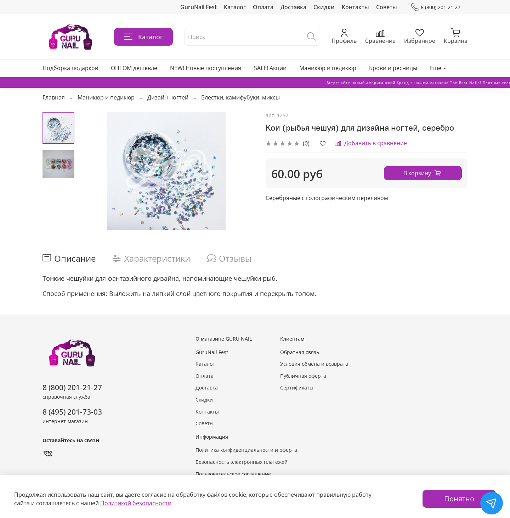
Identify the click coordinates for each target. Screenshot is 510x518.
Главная (53, 97)
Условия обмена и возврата (314, 363)
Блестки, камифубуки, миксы (240, 97)
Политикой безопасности (135, 503)
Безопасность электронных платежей (242, 462)
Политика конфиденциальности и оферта (246, 449)
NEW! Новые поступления (205, 68)
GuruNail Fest (198, 7)
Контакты (355, 7)
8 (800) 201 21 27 (435, 7)
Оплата (263, 7)
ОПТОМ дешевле (134, 68)
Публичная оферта (303, 375)
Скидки (324, 7)
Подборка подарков (70, 68)
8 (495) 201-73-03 (72, 412)
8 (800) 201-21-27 (72, 387)
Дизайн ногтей (167, 97)
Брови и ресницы (393, 68)
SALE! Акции (270, 68)
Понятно (459, 498)
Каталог (235, 7)
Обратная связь (299, 352)
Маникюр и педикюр (327, 68)
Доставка (293, 7)
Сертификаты (296, 387)
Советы (386, 7)
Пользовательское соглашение (233, 474)
